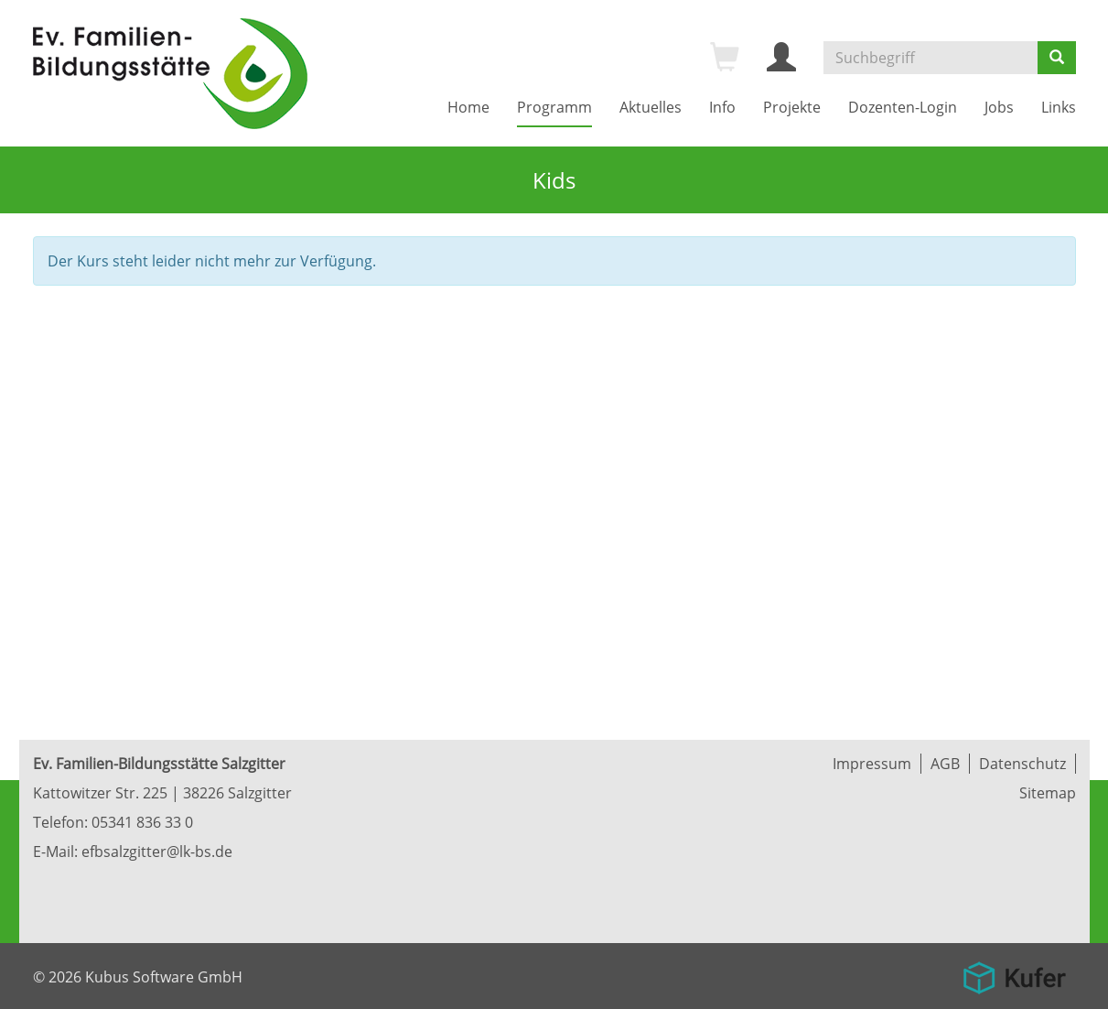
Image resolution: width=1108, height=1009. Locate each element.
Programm (554, 107)
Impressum (872, 764)
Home (468, 107)
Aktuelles (650, 107)
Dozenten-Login (902, 107)
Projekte (792, 107)
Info (722, 107)
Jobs (999, 107)
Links (1058, 107)
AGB (945, 764)
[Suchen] (1057, 57)
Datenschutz (1022, 764)
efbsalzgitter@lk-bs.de (156, 851)
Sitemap (1047, 793)
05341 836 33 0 (142, 822)
